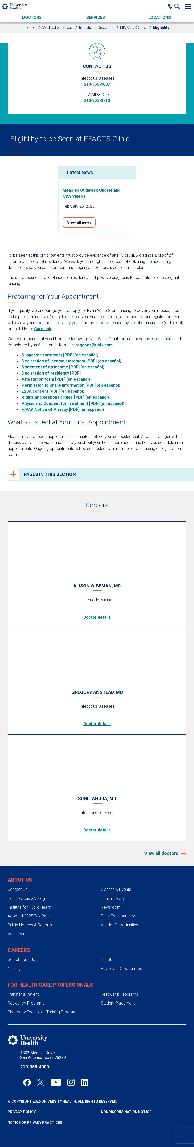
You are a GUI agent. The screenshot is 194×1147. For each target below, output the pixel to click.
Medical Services (57, 27)
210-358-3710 (97, 100)
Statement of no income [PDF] (51, 367)
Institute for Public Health (30, 907)
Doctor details (97, 617)
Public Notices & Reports (30, 925)
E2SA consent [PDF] (41, 391)
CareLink (42, 328)
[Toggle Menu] (188, 6)
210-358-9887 (97, 84)
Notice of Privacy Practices (35, 1123)
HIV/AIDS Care (133, 27)
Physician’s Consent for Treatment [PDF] (61, 403)
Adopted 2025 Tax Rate (29, 916)
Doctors (32, 17)
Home (30, 27)
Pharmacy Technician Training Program (42, 1012)
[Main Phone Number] (170, 6)
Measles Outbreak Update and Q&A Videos (91, 193)
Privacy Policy (22, 1112)
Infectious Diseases (96, 27)
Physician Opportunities (121, 968)
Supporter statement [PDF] (48, 355)
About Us (20, 880)
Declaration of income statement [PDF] (59, 361)
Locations (159, 17)
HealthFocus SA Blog (26, 898)
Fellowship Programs (119, 994)
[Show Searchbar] (178, 6)
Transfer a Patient (23, 994)
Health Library (113, 898)
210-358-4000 (34, 1066)
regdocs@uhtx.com (94, 344)
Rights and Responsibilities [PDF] (53, 397)
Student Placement (118, 1003)
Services (95, 17)
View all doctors (161, 853)
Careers (19, 950)
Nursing (14, 968)
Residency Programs (26, 1003)
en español (86, 355)
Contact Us (17, 889)
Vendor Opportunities (119, 925)
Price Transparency (118, 916)
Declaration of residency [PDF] (51, 373)
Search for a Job (23, 959)
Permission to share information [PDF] (59, 385)
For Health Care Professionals (50, 985)
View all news (79, 222)
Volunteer (16, 933)
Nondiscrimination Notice (126, 1112)
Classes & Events (116, 889)
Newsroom (111, 907)
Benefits (108, 959)
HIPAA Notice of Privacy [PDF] (50, 409)
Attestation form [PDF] (43, 379)
